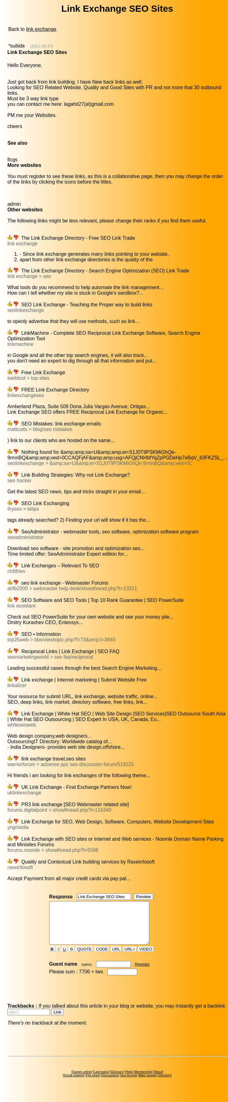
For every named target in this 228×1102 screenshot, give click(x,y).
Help (129, 1080)
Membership (143, 1080)
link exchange (41, 29)
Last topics (101, 1080)
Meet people (147, 1083)
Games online (81, 1080)
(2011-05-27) (41, 46)
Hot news (92, 1083)
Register (142, 972)
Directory (164, 1083)
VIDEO (145, 957)
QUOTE (84, 957)
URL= (129, 957)
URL (116, 957)
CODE (102, 957)
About (158, 1080)
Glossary (117, 1080)
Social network (74, 1083)
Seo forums (128, 1083)
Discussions (110, 1083)
